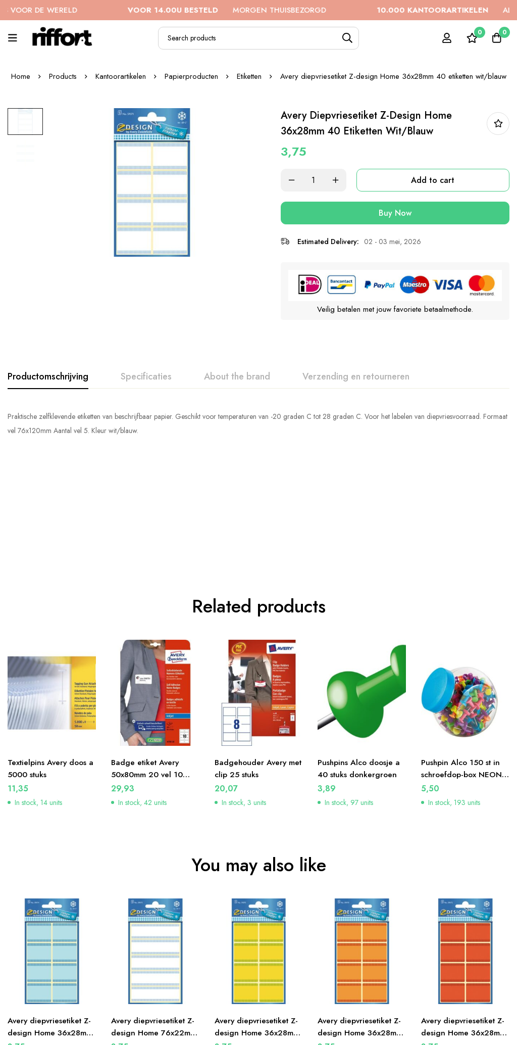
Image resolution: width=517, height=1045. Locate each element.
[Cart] (496, 37)
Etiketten (249, 76)
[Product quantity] (319, 180)
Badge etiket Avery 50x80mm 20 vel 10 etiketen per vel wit (147, 663)
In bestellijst (498, 123)
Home (20, 76)
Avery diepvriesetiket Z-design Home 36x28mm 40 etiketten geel (258, 922)
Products (62, 76)
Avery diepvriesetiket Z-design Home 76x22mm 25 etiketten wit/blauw (154, 922)
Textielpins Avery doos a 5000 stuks (48, 657)
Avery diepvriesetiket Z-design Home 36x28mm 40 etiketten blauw (51, 922)
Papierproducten (191, 76)
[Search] (347, 38)
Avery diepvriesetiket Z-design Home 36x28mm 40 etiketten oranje (361, 922)
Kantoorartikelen (120, 76)
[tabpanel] (258, 422)
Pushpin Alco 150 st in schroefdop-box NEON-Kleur (463, 663)
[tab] (48, 376)
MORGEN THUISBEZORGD (243, 10)
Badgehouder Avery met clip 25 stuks (252, 657)
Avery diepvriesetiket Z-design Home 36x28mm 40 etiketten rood (464, 922)
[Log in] (445, 37)
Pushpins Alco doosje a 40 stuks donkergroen (360, 657)
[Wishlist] (471, 37)
